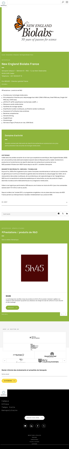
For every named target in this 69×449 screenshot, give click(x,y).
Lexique (34, 443)
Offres (5, 404)
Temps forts (8, 407)
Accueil (3, 54)
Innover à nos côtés (35, 417)
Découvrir (12, 307)
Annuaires (34, 439)
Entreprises (16, 54)
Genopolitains (9, 54)
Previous (62, 314)
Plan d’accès (34, 441)
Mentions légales (34, 435)
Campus (5, 401)
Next (65, 314)
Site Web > (4, 84)
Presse (34, 437)
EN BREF (34, 202)
